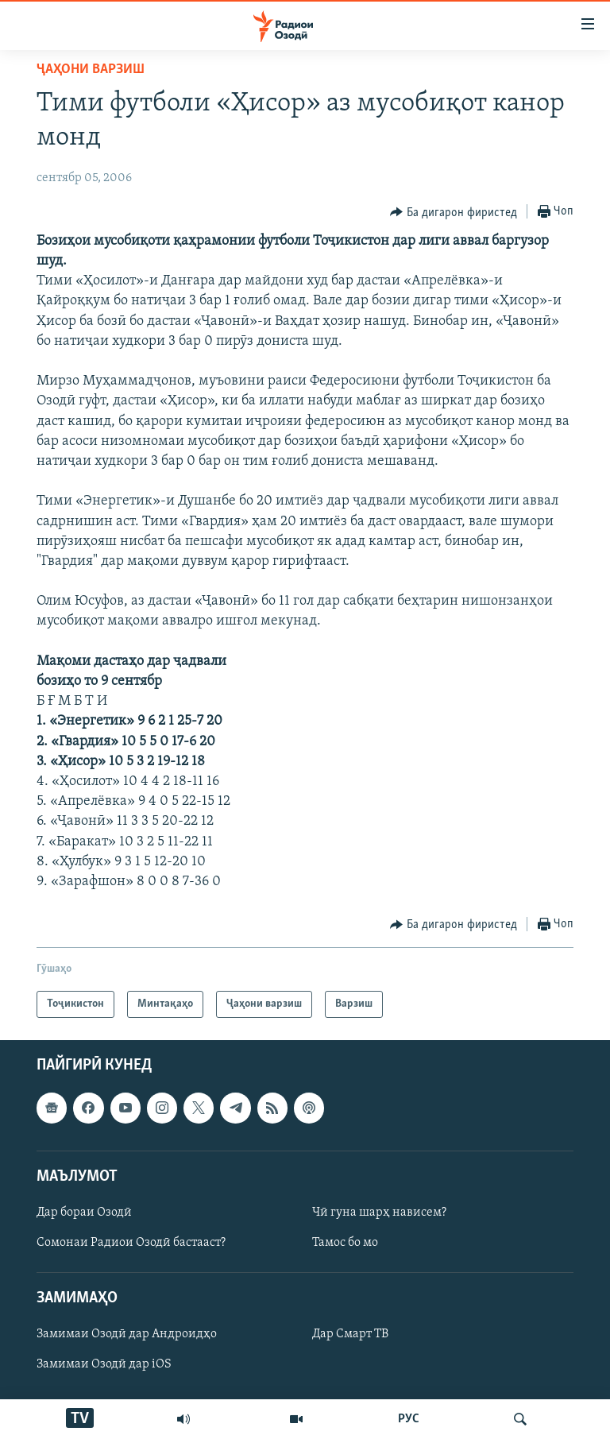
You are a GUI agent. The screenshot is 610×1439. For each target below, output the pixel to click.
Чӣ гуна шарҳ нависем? (379, 1212)
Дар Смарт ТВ (350, 1335)
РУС (408, 1419)
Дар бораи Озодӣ (84, 1212)
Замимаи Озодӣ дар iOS (104, 1365)
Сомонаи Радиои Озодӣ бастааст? (131, 1242)
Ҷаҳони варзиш (91, 69)
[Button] (453, 212)
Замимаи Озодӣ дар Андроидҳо (127, 1335)
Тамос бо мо (345, 1242)
